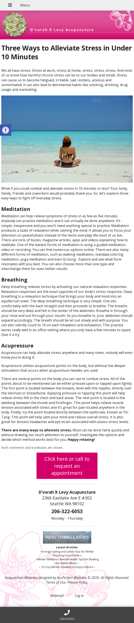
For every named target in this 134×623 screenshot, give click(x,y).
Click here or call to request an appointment (67, 465)
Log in (79, 595)
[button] (5, 130)
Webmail (57, 595)
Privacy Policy (77, 582)
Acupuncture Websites (21, 577)
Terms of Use (55, 582)
